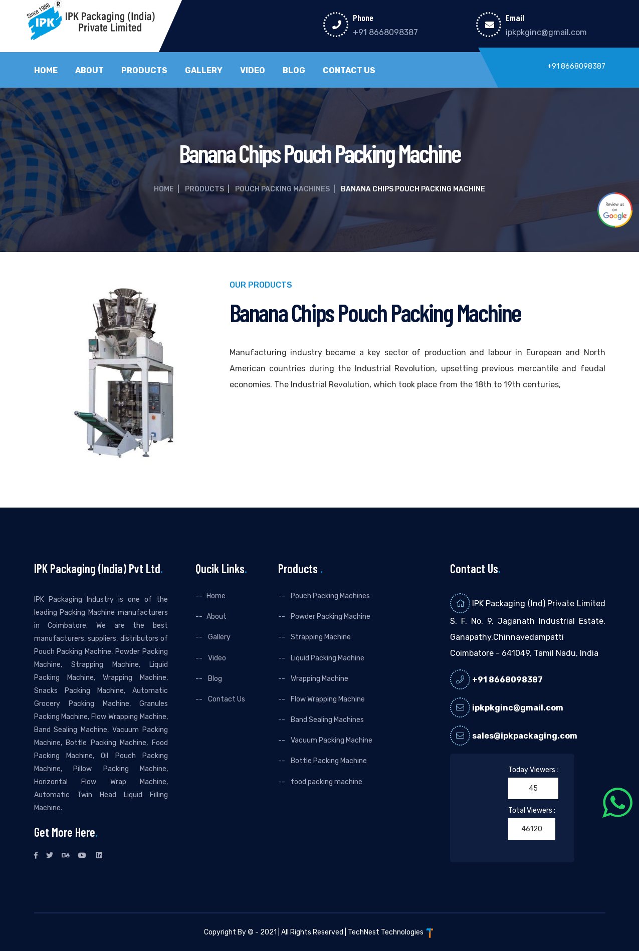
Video (252, 70)
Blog (294, 70)
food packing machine (325, 782)
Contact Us (349, 70)
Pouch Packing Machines (282, 189)
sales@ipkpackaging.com (524, 736)
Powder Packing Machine (329, 616)
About (89, 70)
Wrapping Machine (318, 678)
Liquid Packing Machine (326, 658)
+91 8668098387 (385, 32)
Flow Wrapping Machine (327, 699)
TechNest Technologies (391, 932)
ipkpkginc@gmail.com (546, 32)
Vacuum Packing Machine (330, 740)
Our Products (261, 285)
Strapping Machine (320, 637)
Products (144, 70)
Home (46, 70)
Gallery (204, 70)
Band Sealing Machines (326, 720)
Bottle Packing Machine (328, 761)
